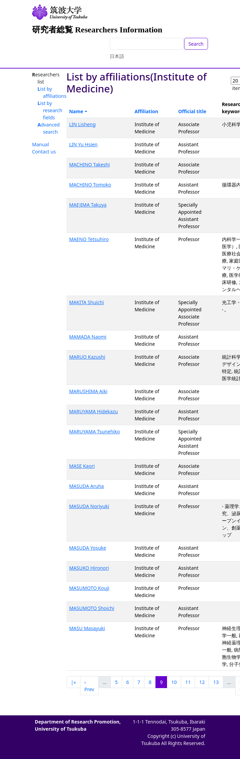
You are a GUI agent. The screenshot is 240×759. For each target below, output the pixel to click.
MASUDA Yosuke (87, 548)
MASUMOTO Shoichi (91, 608)
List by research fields (50, 110)
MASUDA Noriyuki (89, 506)
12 (202, 682)
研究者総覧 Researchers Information (97, 29)
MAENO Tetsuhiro (89, 239)
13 (216, 682)
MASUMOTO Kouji (89, 588)
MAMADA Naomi (87, 336)
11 (188, 682)
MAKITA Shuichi (86, 302)
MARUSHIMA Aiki (88, 391)
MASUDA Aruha (86, 486)
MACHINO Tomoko (90, 184)
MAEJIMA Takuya (88, 205)
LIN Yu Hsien (83, 144)
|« (73, 682)
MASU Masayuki (87, 628)
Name (76, 111)
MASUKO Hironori (89, 568)
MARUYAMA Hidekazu (93, 411)
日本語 (117, 56)
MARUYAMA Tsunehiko (94, 431)
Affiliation (147, 111)
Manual (40, 144)
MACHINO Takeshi (89, 164)
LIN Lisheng (82, 124)
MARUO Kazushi (87, 357)
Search (196, 44)
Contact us (44, 151)
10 (174, 682)
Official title (192, 111)
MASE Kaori (82, 466)
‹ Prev (89, 686)
